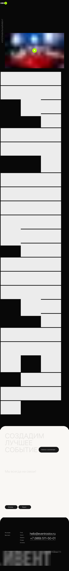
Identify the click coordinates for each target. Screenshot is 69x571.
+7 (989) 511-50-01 (43, 538)
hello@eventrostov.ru (43, 533)
